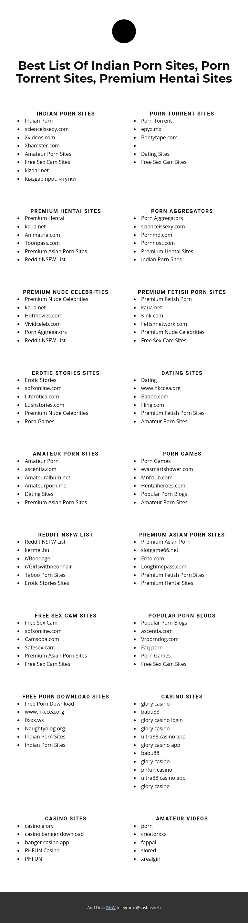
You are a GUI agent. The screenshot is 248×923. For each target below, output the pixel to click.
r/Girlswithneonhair (48, 566)
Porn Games (40, 421)
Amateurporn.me (46, 485)
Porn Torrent (156, 120)
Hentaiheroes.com (163, 485)
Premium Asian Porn (166, 541)
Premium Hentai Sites (167, 251)
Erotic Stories (41, 380)
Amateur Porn (42, 461)
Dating (149, 380)
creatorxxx (154, 834)
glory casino (155, 703)
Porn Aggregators (162, 218)
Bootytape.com (159, 137)
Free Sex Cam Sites (47, 162)
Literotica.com (42, 396)
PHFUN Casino (42, 850)
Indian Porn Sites (161, 259)
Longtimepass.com (163, 566)
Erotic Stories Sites (47, 583)
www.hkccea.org (161, 388)
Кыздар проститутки (50, 178)
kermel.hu (37, 550)
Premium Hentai (44, 218)
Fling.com (152, 404)
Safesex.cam (40, 647)
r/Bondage (37, 558)
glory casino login (162, 720)
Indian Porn (39, 120)
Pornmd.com (156, 234)
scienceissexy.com (47, 129)
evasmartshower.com (167, 469)
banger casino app (47, 842)
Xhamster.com (42, 145)
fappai (148, 842)
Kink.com (152, 315)
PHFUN (33, 858)
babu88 (150, 711)
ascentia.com (41, 469)
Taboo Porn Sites (45, 574)
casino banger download (54, 834)
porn (147, 825)
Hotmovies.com (44, 315)
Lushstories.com (44, 404)
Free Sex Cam (41, 622)
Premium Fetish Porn (166, 299)
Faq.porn (152, 647)
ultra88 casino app (163, 736)
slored (148, 850)
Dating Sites (155, 153)
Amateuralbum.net (47, 477)
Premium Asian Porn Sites (56, 251)
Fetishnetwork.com (164, 323)
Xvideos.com (40, 137)
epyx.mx (151, 129)
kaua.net (35, 226)
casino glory (39, 825)
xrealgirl (150, 858)
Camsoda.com (42, 639)
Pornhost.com (158, 242)
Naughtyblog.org (45, 728)
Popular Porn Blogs (164, 493)
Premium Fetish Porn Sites (172, 412)
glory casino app (160, 744)
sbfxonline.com (43, 388)
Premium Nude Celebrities (56, 299)
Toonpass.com (42, 242)
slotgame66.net (159, 550)
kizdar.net (37, 170)
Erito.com (152, 558)
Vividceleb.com (43, 323)
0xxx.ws (34, 720)
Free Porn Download (49, 703)
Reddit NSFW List (45, 259)
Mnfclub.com (156, 477)
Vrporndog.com (160, 639)
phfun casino (156, 769)
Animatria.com (42, 234)
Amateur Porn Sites (48, 153)
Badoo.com (155, 396)
